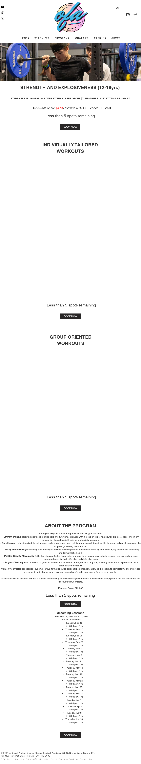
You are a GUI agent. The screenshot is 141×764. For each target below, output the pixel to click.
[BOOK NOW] (70, 127)
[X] (2, 19)
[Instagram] (2, 13)
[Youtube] (2, 7)
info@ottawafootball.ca (22, 756)
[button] (117, 7)
